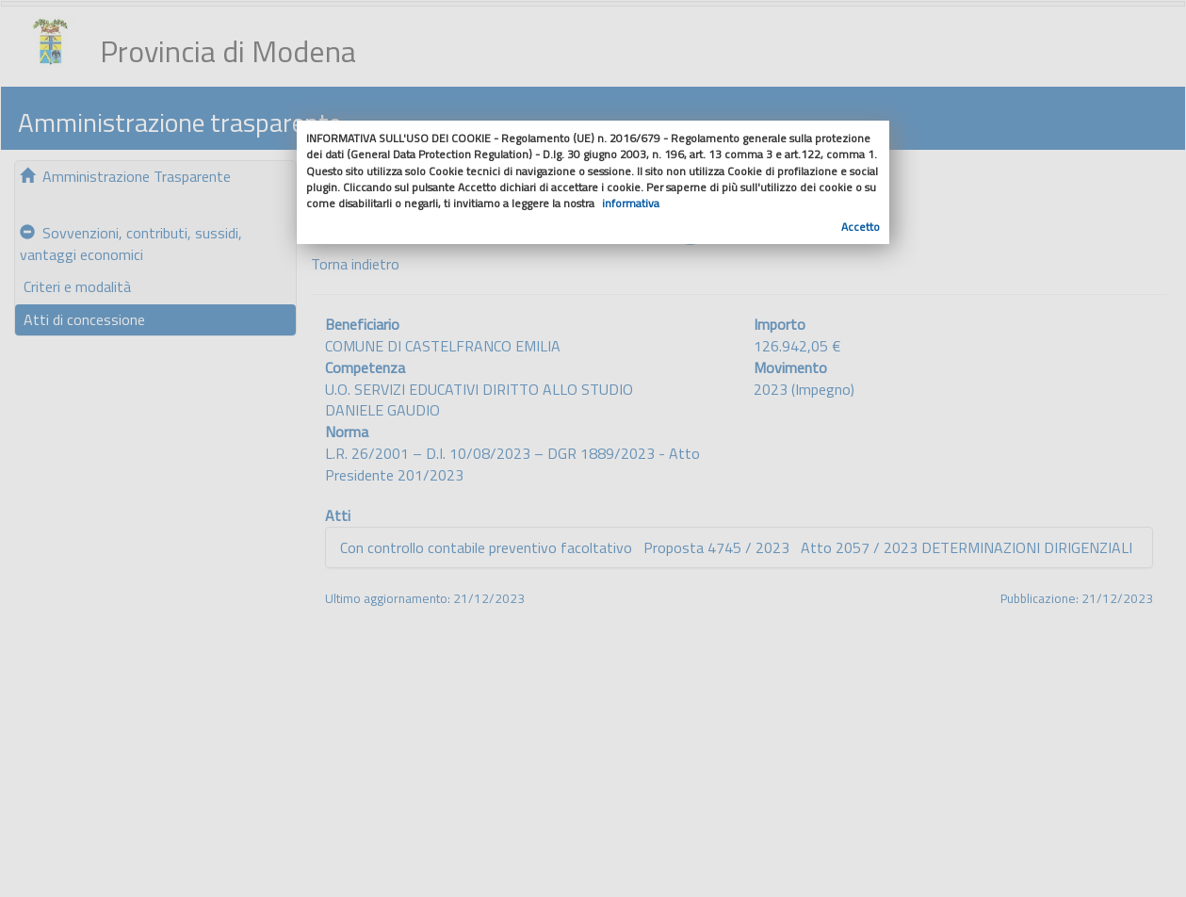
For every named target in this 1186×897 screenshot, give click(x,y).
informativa (630, 203)
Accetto (860, 227)
